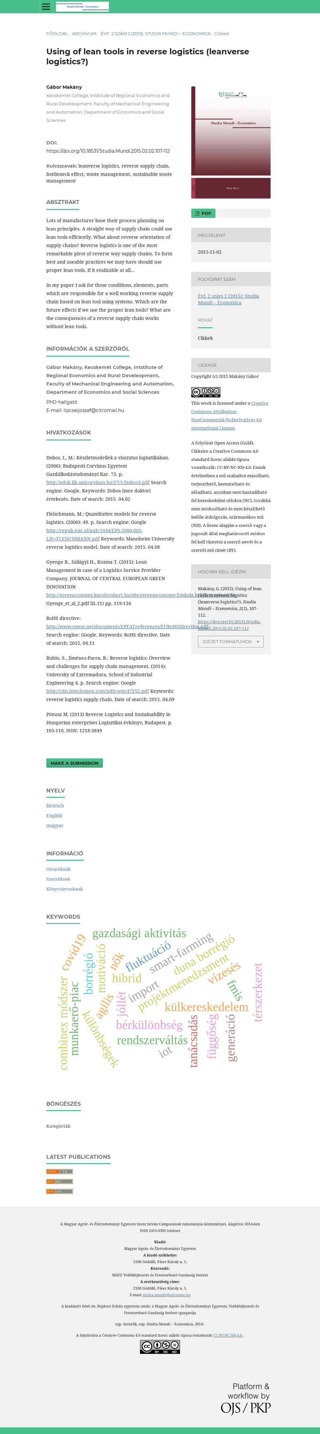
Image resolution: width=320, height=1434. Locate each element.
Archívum (84, 33)
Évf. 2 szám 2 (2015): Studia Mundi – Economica (155, 33)
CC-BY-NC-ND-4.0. (228, 1335)
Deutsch (55, 805)
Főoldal (57, 33)
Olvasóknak (58, 869)
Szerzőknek (58, 879)
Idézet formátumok (227, 641)
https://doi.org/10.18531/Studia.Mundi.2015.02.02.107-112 (108, 151)
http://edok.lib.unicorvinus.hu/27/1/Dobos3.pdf (98, 482)
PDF (205, 213)
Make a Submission (75, 763)
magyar (55, 825)
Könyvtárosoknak (64, 889)
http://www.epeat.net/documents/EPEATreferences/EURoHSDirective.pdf (127, 626)
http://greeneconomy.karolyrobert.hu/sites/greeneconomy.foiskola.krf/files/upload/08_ (141, 595)
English (54, 815)
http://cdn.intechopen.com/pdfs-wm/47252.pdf (97, 691)
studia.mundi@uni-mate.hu (167, 1295)
